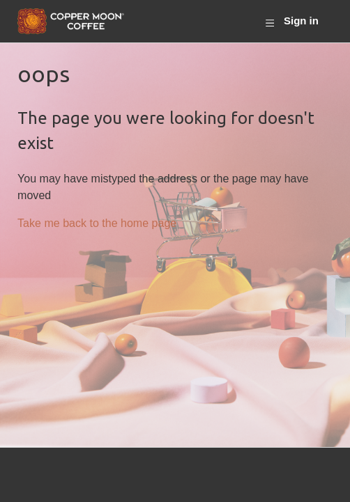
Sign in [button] (301, 20)
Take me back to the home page (96, 223)
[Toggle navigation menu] (269, 22)
